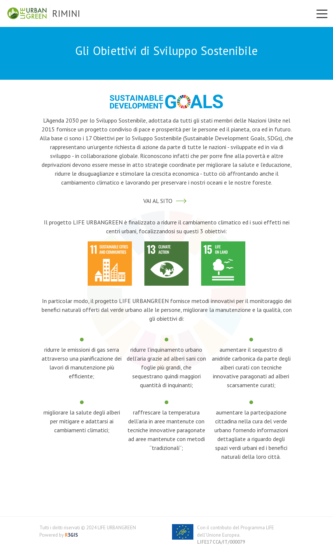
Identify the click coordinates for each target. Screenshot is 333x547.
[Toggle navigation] (321, 13)
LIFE (270, 527)
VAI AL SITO (166, 200)
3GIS (71, 535)
